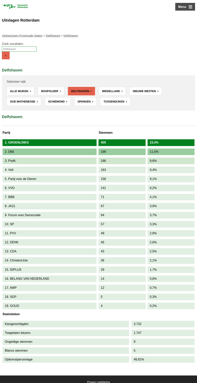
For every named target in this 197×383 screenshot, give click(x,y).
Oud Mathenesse (23, 101)
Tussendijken (114, 101)
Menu (182, 6)
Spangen (84, 101)
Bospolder (50, 91)
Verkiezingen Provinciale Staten (22, 35)
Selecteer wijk (16, 81)
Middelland (111, 91)
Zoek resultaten (12, 43)
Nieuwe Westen (145, 91)
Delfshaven (53, 35)
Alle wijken (19, 91)
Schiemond (56, 101)
